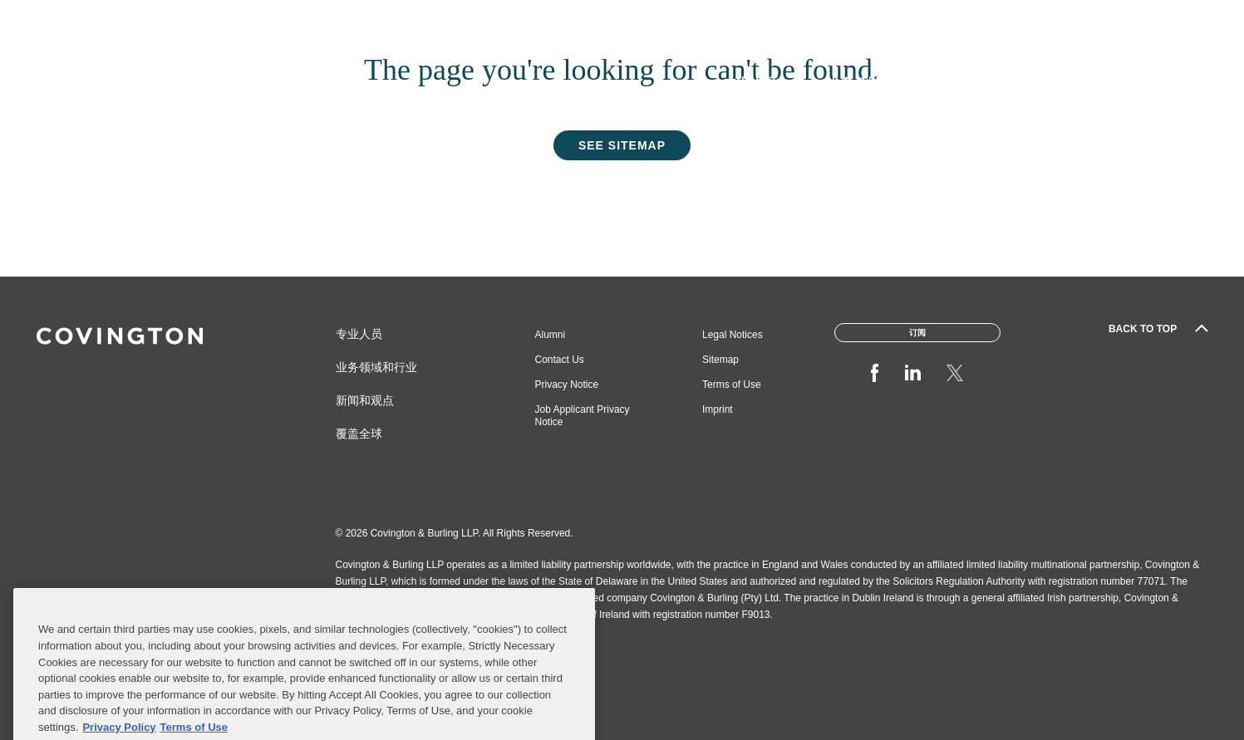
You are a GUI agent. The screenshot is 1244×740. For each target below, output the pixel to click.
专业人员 (359, 334)
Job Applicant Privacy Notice (582, 416)
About (743, 19)
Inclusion (972, 19)
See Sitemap (622, 145)
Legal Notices (732, 335)
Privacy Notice (567, 384)
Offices (1047, 19)
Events (1117, 19)
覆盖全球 (359, 433)
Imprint (717, 409)
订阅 (1186, 18)
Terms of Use (731, 384)
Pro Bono (890, 19)
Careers (812, 19)
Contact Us (559, 359)
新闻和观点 (365, 400)
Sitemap (720, 359)
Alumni (550, 335)
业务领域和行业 (376, 367)
